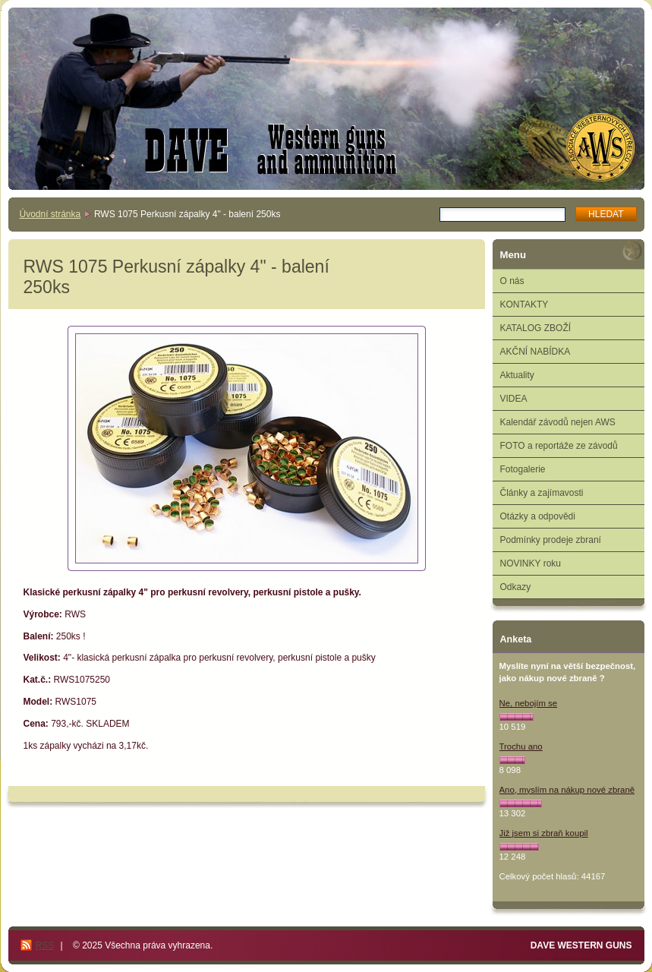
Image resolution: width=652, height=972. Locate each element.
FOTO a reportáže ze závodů (559, 445)
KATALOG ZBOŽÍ (536, 328)
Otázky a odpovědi (537, 516)
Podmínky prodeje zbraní (550, 540)
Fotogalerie (523, 469)
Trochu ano (521, 746)
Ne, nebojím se (528, 703)
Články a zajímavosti (542, 493)
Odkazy (515, 587)
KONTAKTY (524, 304)
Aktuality (517, 375)
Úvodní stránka (50, 214)
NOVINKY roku (530, 563)
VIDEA (514, 398)
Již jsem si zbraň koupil (543, 833)
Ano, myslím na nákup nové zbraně (567, 789)
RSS (45, 945)
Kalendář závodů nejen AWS (558, 422)
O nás (512, 281)
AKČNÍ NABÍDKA (535, 351)
